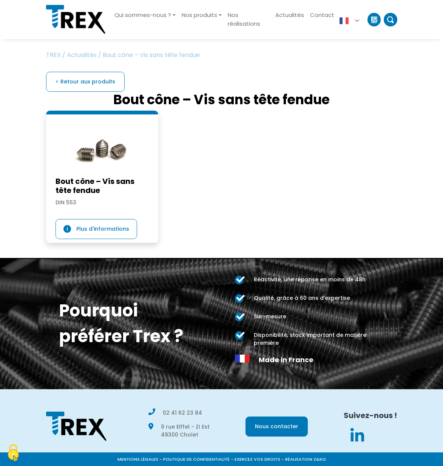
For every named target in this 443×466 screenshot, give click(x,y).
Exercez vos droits (257, 459)
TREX (53, 55)
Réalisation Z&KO (305, 459)
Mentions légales (137, 459)
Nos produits (199, 15)
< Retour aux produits (85, 81)
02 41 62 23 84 (182, 413)
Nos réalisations (244, 19)
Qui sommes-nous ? (142, 15)
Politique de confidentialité (196, 459)
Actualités (289, 15)
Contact (322, 15)
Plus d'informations (102, 229)
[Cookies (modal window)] (13, 453)
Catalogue (374, 19)
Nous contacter (276, 426)
